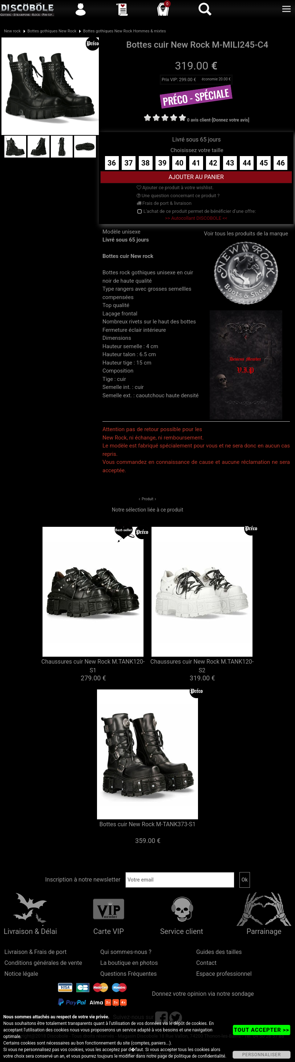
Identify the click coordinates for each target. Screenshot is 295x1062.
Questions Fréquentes (128, 973)
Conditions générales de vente (43, 962)
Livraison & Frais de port (35, 951)
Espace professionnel (224, 973)
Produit (147, 499)
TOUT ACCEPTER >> (261, 1030)
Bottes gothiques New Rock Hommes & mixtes (124, 31)
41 (196, 163)
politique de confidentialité (199, 1056)
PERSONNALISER (261, 1054)
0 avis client (198, 120)
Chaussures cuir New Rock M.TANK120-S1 (93, 666)
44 (247, 163)
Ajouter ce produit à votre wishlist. (175, 187)
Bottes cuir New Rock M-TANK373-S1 (147, 824)
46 (280, 163)
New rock (12, 31)
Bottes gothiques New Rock (51, 31)
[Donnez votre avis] (231, 120)
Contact (206, 962)
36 (112, 163)
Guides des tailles (219, 951)
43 (230, 163)
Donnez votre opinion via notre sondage (203, 993)
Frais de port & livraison (164, 203)
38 (145, 163)
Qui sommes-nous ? (125, 951)
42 (213, 163)
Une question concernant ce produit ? (178, 195)
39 (162, 163)
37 (129, 163)
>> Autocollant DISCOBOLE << (196, 218)
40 (179, 163)
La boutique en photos (129, 962)
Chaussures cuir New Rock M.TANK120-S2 (202, 666)
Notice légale (21, 973)
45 (263, 163)
